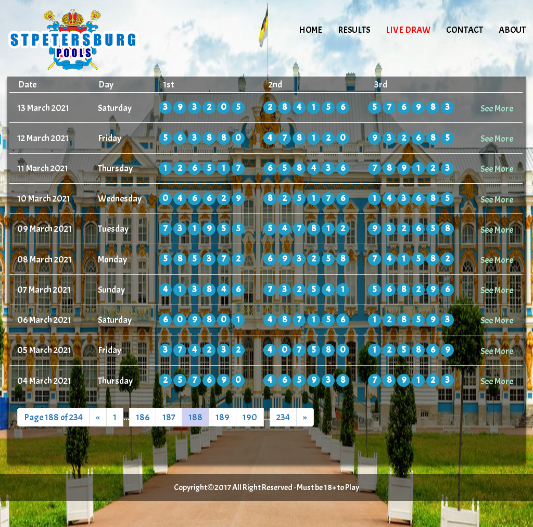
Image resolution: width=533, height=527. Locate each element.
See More (496, 108)
